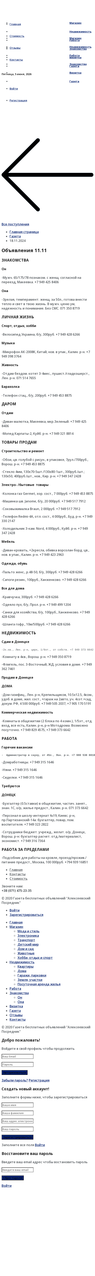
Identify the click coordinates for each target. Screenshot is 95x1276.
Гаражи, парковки (32, 976)
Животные (26, 954)
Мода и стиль (29, 932)
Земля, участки (30, 981)
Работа (45, 55)
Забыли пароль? (15, 1081)
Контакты (18, 875)
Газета (44, 81)
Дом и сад (26, 950)
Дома (22, 972)
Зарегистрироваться (26, 916)
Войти (15, 911)
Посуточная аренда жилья (39, 985)
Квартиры (26, 967)
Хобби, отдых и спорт (35, 959)
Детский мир (28, 945)
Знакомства (48, 64)
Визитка (45, 72)
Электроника (28, 937)
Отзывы (16, 1016)
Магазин (45, 23)
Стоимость (19, 880)
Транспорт (26, 941)
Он (20, 998)
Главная (16, 871)
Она (21, 1003)
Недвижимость (50, 47)
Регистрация (39, 1081)
